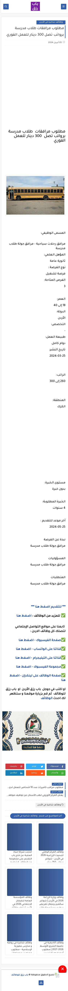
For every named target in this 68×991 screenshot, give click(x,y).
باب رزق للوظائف (18, 975)
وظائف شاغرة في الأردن (49, 22)
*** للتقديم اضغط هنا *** (47, 607)
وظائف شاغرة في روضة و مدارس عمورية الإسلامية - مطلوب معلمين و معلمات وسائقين (18, 950)
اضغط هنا (22, 616)
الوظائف (45, 698)
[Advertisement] (34, 85)
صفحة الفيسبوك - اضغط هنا (38, 640)
